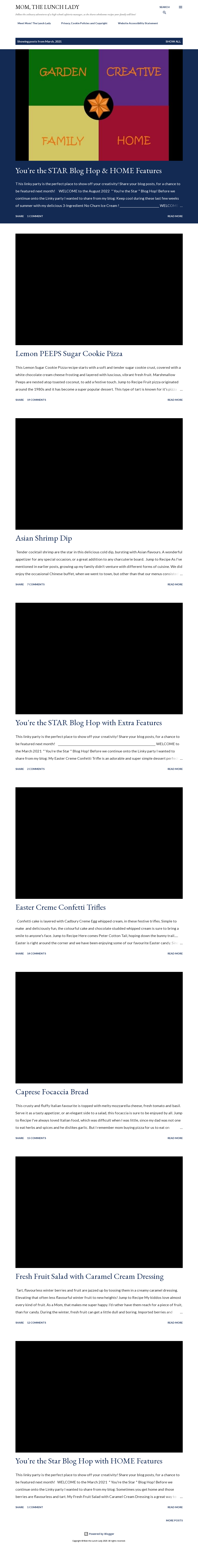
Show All (173, 41)
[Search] (164, 10)
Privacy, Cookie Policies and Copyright (82, 23)
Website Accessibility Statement (136, 23)
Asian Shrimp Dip (43, 538)
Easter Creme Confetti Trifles (60, 907)
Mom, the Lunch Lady (47, 7)
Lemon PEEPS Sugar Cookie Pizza (69, 353)
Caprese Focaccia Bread (52, 1091)
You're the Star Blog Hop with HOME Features (88, 1460)
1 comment (35, 216)
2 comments (36, 768)
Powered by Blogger (99, 1534)
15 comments (36, 1138)
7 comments (36, 584)
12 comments (36, 1322)
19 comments (36, 399)
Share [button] (19, 216)
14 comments (36, 953)
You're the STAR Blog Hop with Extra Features (88, 722)
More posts (174, 1520)
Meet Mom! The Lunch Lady (32, 23)
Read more (175, 216)
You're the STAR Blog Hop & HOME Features (88, 170)
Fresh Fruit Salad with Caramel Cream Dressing (89, 1276)
